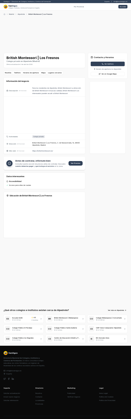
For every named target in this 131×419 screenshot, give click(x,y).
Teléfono (17, 73)
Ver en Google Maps (108, 74)
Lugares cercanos (55, 73)
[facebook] (9, 379)
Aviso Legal (103, 393)
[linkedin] (13, 379)
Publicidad (71, 393)
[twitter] (5, 379)
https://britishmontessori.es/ (42, 151)
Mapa (43, 73)
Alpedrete (21, 14)
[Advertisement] (65, 33)
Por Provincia (79, 7)
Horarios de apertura (31, 73)
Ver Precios (75, 163)
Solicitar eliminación (11, 400)
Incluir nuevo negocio (12, 397)
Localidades (39, 400)
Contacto (38, 397)
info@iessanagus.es (120, 1)
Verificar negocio (73, 397)
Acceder (123, 7)
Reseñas (8, 73)
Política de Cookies (106, 397)
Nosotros (38, 393)
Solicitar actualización (12, 393)
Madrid (11, 14)
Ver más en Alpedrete (117, 310)
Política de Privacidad (107, 400)
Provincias (39, 404)
